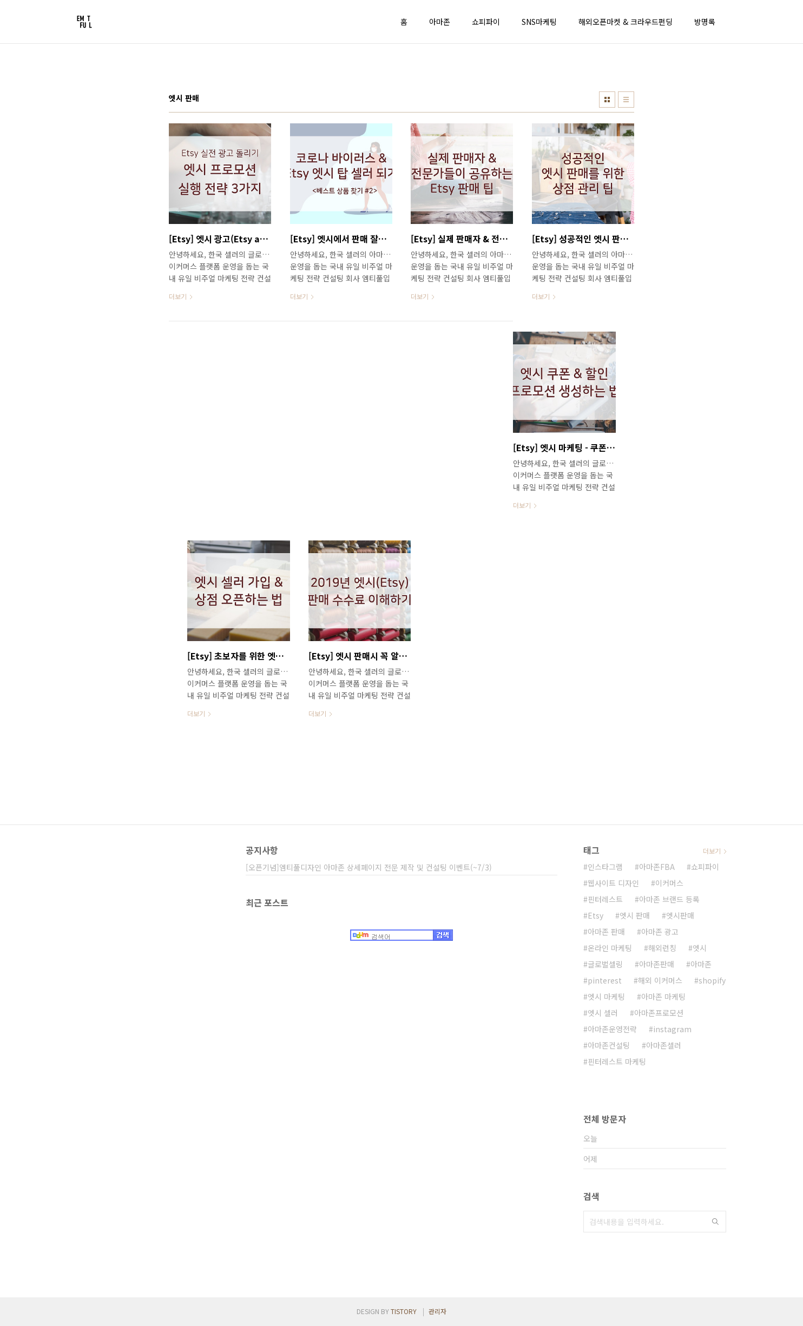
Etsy (595, 915)
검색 (715, 1221)
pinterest (605, 980)
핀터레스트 (605, 899)
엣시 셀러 (603, 1012)
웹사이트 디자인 (613, 883)
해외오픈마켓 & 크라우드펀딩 (625, 21)
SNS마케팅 (539, 21)
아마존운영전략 (612, 1029)
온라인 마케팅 (610, 947)
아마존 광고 (660, 931)
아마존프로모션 (658, 1012)
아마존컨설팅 (609, 1045)
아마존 (439, 21)
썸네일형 (607, 99)
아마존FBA (657, 866)
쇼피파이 (486, 21)
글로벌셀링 (605, 964)
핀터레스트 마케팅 (617, 1061)
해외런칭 (662, 947)
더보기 (712, 850)
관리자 (437, 1311)
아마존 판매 (606, 931)
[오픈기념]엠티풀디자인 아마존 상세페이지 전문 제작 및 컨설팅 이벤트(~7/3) (369, 867)
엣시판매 (680, 915)
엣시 (700, 947)
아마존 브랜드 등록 (669, 899)
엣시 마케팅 (606, 996)
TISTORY (404, 1311)
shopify (712, 980)
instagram (672, 1029)
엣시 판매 (635, 915)
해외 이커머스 (660, 980)
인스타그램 (605, 866)
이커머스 (669, 883)
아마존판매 (656, 964)
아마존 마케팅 (663, 996)
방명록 (704, 21)
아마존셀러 (663, 1045)
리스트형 (626, 99)
